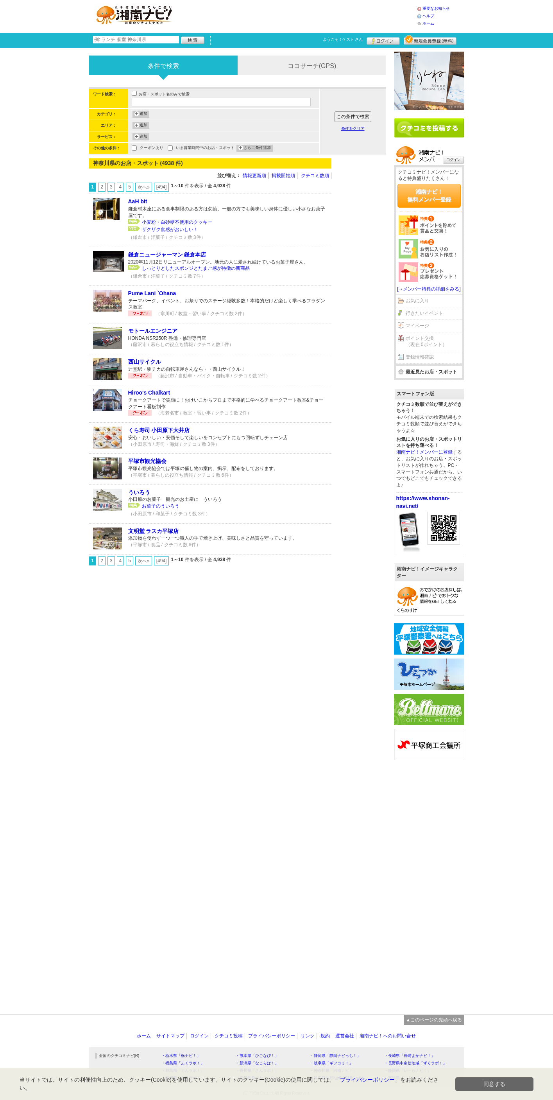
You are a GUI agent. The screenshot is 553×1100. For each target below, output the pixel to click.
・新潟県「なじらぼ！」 (257, 1063)
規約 (325, 1036)
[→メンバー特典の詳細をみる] (429, 289)
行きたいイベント (424, 313)
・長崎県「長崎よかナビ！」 (409, 1055)
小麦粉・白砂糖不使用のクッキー (177, 222)
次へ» (144, 187)
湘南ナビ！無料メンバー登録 (429, 195)
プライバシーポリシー (271, 1036)
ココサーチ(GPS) (312, 66)
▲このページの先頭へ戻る (434, 1020)
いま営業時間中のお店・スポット (205, 148)
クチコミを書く (429, 128)
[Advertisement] (297, 15)
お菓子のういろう (160, 506)
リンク (308, 1036)
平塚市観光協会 (147, 461)
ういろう (139, 492)
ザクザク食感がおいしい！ (170, 229)
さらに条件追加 (257, 148)
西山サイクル (144, 362)
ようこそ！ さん (343, 39)
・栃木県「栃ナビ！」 (180, 1055)
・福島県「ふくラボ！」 (182, 1063)
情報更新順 (254, 175)
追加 (143, 114)
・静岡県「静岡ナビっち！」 (335, 1055)
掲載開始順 (283, 175)
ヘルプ (428, 16)
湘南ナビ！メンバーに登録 (424, 452)
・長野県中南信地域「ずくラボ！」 (415, 1063)
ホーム (428, 23)
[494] (161, 187)
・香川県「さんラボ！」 (257, 1070)
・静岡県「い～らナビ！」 (407, 1070)
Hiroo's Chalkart (149, 392)
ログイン (383, 40)
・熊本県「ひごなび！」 (257, 1055)
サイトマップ (170, 1036)
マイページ (417, 325)
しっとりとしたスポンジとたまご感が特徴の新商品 (196, 268)
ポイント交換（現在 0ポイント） (426, 342)
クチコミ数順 (315, 175)
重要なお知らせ (436, 8)
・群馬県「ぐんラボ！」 (182, 1070)
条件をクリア (353, 128)
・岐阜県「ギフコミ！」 (331, 1063)
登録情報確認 (420, 357)
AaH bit (137, 201)
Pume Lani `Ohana (152, 293)
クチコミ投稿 (229, 1036)
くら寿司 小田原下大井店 (159, 430)
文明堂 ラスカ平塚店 (153, 531)
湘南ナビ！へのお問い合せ (388, 1036)
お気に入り (417, 300)
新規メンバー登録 (430, 40)
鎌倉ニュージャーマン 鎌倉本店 (167, 254)
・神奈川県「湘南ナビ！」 (333, 1070)
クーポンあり (151, 148)
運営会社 (344, 1036)
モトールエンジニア (152, 331)
